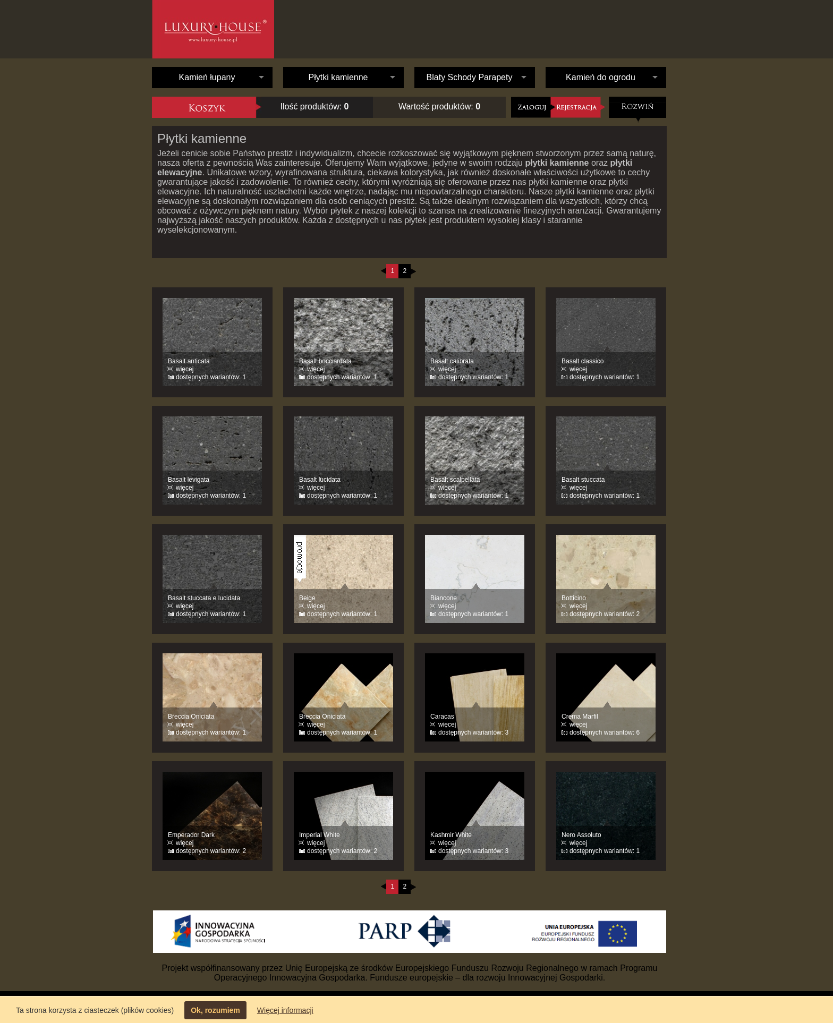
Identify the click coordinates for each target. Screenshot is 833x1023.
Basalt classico (583, 361)
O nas (529, 29)
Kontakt (644, 29)
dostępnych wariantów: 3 (473, 732)
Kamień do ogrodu (600, 77)
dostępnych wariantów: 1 (211, 377)
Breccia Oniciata (191, 716)
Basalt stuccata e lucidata (204, 598)
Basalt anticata (189, 361)
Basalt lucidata (320, 479)
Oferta (582, 37)
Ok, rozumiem (215, 1010)
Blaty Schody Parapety (470, 77)
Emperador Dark (191, 835)
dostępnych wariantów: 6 (605, 732)
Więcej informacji (285, 1010)
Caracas (442, 716)
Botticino (574, 598)
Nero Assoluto (581, 835)
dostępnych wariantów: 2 (605, 614)
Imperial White (319, 835)
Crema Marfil (580, 716)
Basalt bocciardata (325, 361)
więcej (184, 369)
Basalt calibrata (452, 361)
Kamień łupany (207, 77)
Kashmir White (451, 835)
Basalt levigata (188, 479)
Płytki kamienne (338, 77)
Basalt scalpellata (455, 479)
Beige (307, 598)
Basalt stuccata (583, 479)
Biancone (443, 598)
